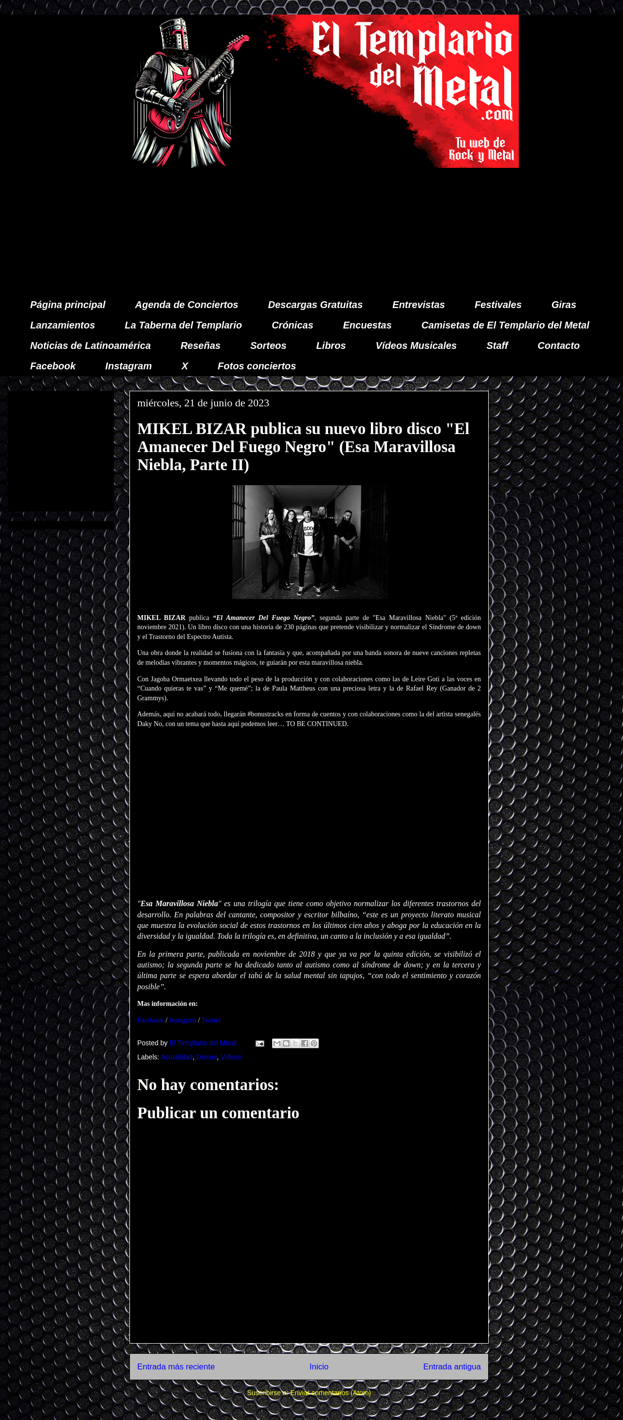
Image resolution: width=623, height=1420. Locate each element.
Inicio (319, 1366)
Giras (563, 304)
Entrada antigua (452, 1366)
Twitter (211, 1020)
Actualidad (176, 1057)
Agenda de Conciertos (186, 304)
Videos (230, 1057)
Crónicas (292, 325)
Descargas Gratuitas (315, 304)
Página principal (67, 304)
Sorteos (268, 345)
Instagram (128, 366)
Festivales (498, 304)
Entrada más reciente (176, 1366)
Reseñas (200, 345)
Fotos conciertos (257, 366)
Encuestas (367, 325)
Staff (497, 345)
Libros (331, 345)
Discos (206, 1057)
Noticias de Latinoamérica (90, 345)
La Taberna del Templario (183, 325)
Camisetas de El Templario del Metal (505, 325)
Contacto (559, 345)
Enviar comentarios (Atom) (330, 1393)
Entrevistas (418, 304)
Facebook (52, 366)
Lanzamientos (62, 325)
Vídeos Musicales (416, 345)
